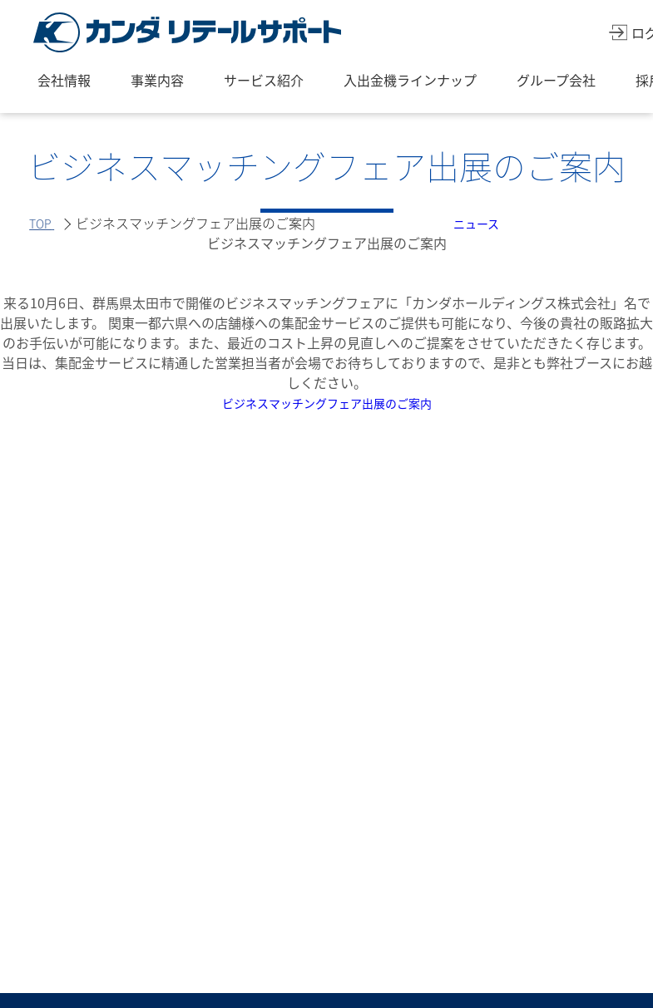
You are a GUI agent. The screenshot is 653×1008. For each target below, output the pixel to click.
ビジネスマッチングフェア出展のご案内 (327, 402)
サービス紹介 (264, 80)
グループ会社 (556, 80)
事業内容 (157, 80)
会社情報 (64, 80)
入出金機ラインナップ (410, 80)
